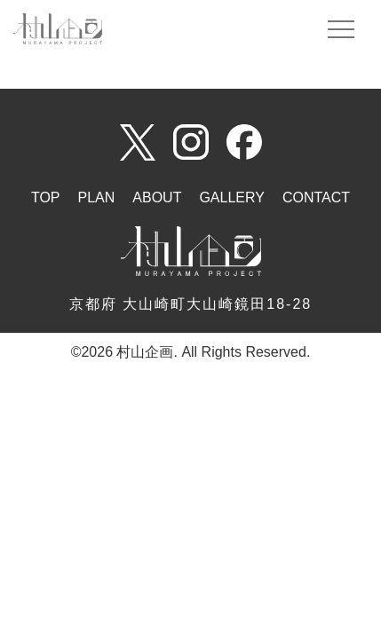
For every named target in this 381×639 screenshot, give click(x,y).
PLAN (96, 197)
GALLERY (232, 197)
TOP (45, 197)
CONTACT (316, 197)
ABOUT (156, 197)
